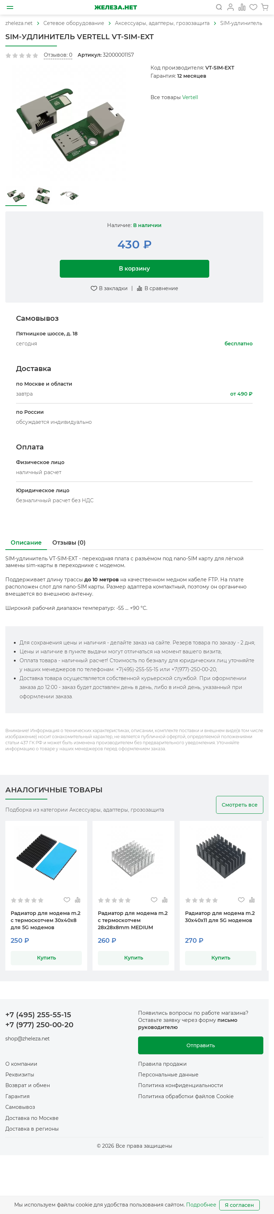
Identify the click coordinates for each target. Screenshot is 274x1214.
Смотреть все (240, 805)
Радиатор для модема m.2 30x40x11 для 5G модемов (220, 917)
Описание (26, 542)
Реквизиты (19, 1074)
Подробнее (201, 1205)
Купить (46, 958)
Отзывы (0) (69, 542)
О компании (21, 1064)
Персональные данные (168, 1074)
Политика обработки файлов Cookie (185, 1096)
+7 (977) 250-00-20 (39, 1024)
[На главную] (115, 7)
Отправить (200, 1045)
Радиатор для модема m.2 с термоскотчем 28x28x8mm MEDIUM (133, 920)
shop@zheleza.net (27, 1038)
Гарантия (17, 1096)
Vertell (190, 97)
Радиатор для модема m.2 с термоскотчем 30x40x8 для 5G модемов (45, 920)
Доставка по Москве (32, 1118)
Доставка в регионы (32, 1129)
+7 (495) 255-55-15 (38, 1014)
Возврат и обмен (27, 1085)
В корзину (134, 268)
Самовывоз (20, 1107)
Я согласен (239, 1205)
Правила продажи (162, 1064)
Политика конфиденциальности (180, 1085)
